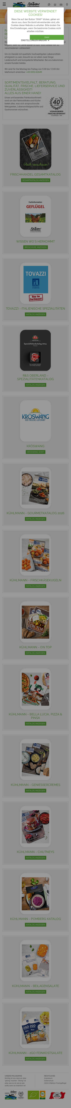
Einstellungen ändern (34, 40)
